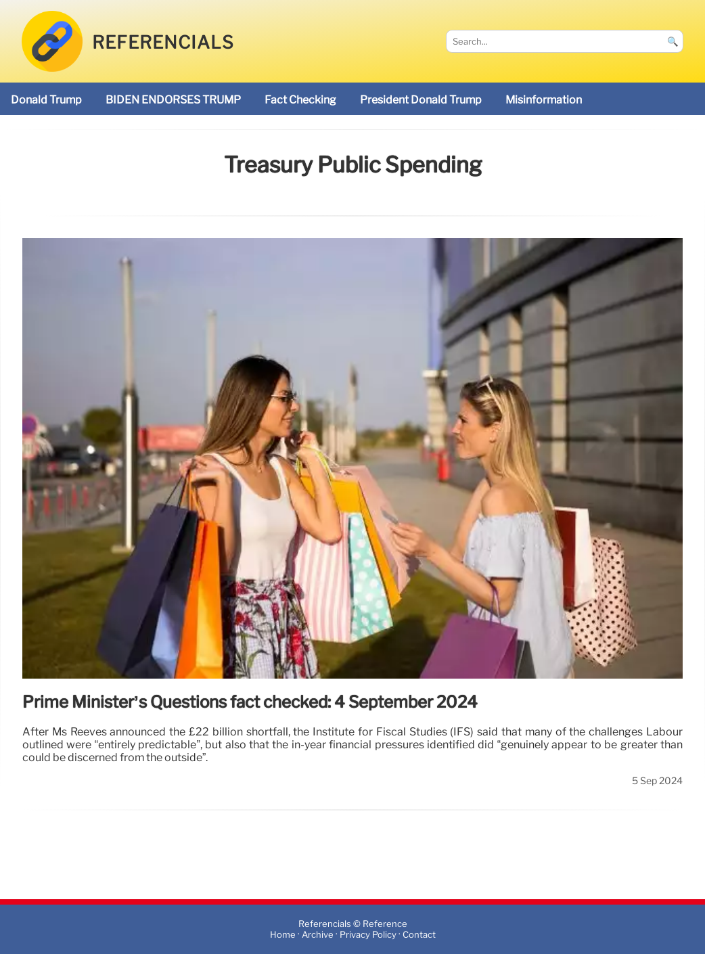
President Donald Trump (421, 99)
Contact (419, 935)
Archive (318, 935)
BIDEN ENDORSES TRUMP (173, 99)
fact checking (300, 99)
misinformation (543, 99)
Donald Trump (46, 99)
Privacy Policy (368, 935)
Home (283, 935)
